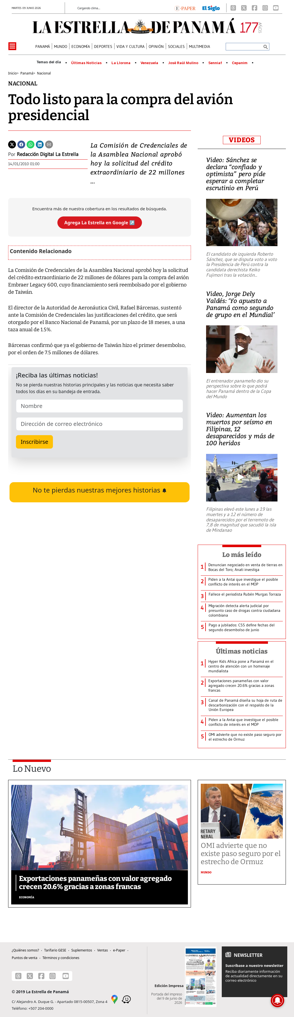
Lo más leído (241, 555)
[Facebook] (254, 7)
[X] (244, 7)
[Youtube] (275, 7)
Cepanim (240, 63)
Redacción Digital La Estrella (47, 154)
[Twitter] (12, 144)
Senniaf (215, 63)
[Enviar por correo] (49, 144)
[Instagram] (265, 7)
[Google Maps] (114, 999)
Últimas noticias (242, 651)
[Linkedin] (40, 144)
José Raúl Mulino (183, 63)
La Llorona (120, 63)
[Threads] (233, 7)
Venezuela (149, 63)
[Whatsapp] (30, 144)
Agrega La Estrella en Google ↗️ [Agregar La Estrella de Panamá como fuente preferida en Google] (99, 223)
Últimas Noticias (86, 63)
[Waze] (126, 999)
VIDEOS (242, 140)
